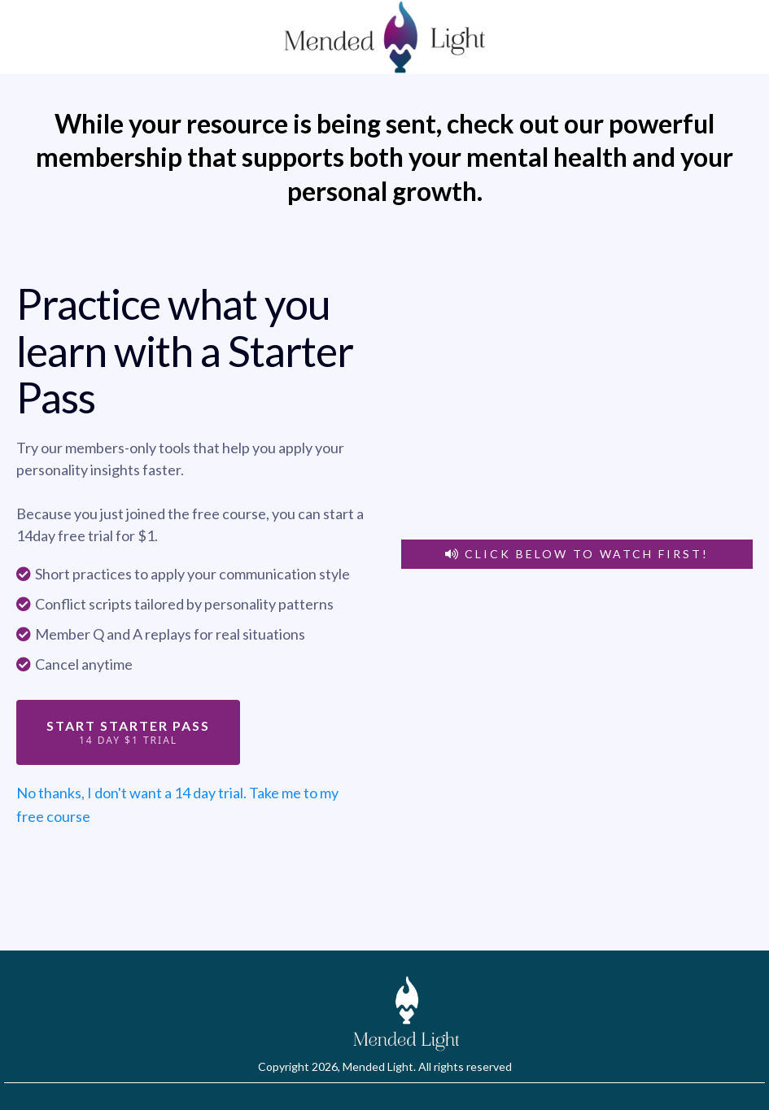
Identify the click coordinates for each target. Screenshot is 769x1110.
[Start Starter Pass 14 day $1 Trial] (128, 732)
